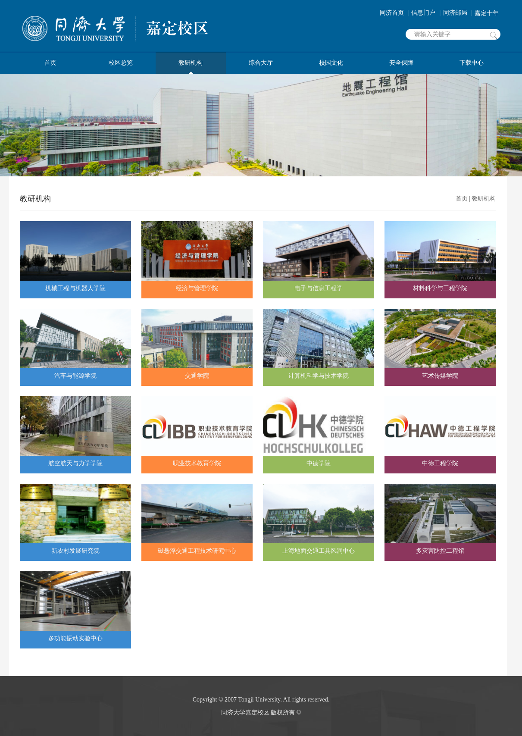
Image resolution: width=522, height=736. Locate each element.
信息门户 (427, 12)
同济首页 (396, 12)
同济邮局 (459, 12)
